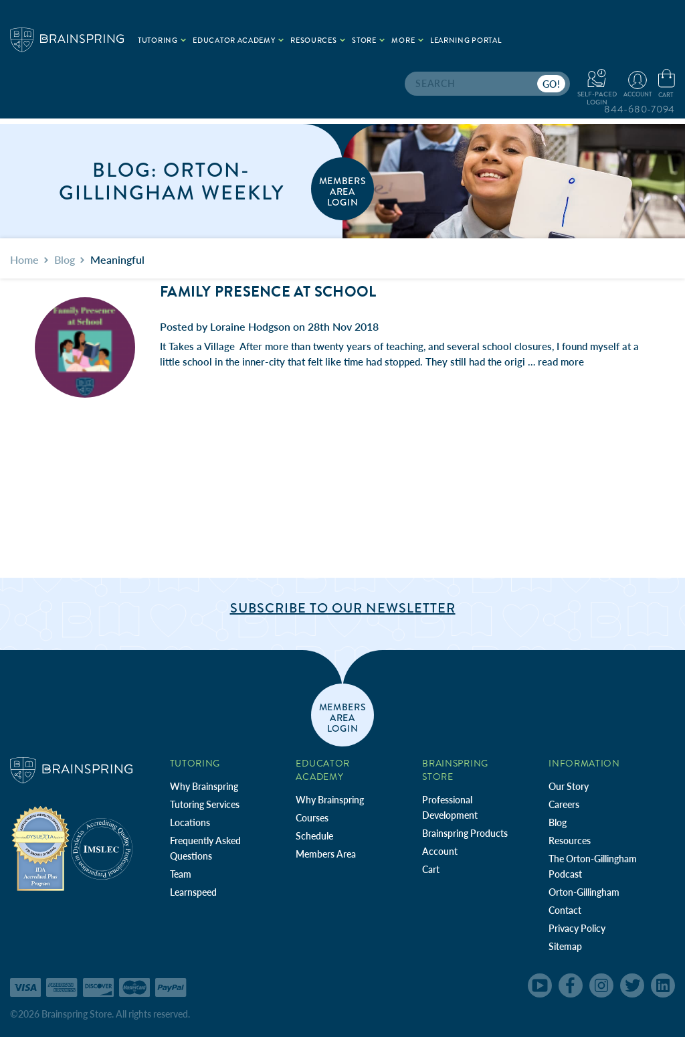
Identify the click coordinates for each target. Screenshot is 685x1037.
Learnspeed (193, 892)
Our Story (569, 786)
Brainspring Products (465, 833)
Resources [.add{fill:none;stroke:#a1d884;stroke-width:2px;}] (317, 40)
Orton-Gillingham (584, 892)
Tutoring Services (204, 804)
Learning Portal (466, 40)
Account (440, 851)
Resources (570, 840)
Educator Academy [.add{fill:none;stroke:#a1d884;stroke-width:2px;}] (238, 40)
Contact (565, 910)
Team (180, 874)
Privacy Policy (577, 928)
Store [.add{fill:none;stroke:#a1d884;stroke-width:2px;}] (368, 40)
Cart (430, 869)
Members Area (326, 854)
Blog (558, 822)
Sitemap (565, 946)
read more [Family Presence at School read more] (561, 361)
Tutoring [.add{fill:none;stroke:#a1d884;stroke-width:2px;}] (162, 40)
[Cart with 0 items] (666, 84)
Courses (312, 817)
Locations (190, 822)
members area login (343, 191)
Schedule (314, 836)
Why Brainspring (204, 786)
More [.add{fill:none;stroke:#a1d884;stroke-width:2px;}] (407, 40)
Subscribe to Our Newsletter (343, 608)
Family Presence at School (268, 292)
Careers (564, 804)
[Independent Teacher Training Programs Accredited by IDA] (40, 848)
